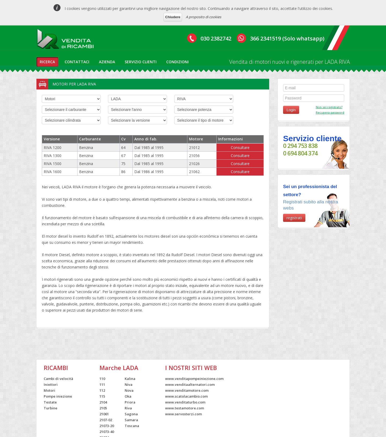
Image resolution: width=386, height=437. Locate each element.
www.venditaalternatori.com (190, 384)
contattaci (77, 61)
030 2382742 (216, 38)
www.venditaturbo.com (185, 402)
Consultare (240, 147)
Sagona (131, 414)
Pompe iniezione (58, 396)
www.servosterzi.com (183, 414)
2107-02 (105, 419)
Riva (128, 408)
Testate (50, 402)
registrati (294, 217)
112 (102, 390)
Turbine (50, 408)
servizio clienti (141, 61)
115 (102, 396)
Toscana (132, 425)
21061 (104, 414)
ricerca (47, 61)
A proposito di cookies (203, 16)
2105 (103, 408)
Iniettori (51, 384)
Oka (128, 396)
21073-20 (106, 425)
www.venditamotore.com (187, 390)
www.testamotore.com (184, 408)
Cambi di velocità (58, 378)
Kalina (130, 378)
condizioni (177, 61)
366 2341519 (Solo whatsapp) (287, 38)
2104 (103, 402)
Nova (129, 390)
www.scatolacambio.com (186, 396)
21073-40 (106, 431)
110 (102, 378)
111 (102, 384)
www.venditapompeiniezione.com (194, 378)
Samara (131, 419)
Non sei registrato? (329, 107)
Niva (128, 384)
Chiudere (172, 17)
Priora (130, 402)
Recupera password (330, 112)
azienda (107, 61)
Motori (49, 390)
